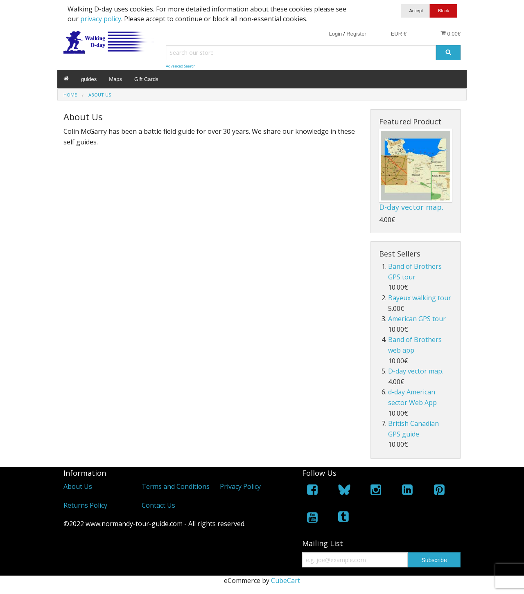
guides (89, 79)
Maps (115, 79)
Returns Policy (85, 505)
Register (356, 34)
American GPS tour (417, 318)
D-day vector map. (411, 207)
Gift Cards (146, 79)
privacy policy (100, 18)
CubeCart (285, 580)
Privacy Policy (240, 486)
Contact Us (158, 505)
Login (335, 34)
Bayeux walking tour (419, 297)
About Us (77, 486)
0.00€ (450, 33)
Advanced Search (181, 66)
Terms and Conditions (176, 486)
